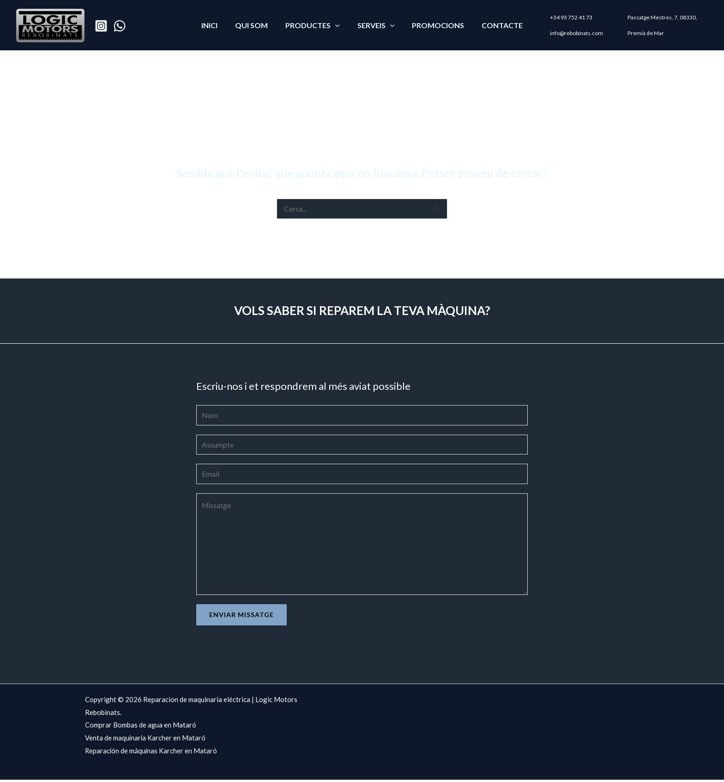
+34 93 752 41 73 (563, 19)
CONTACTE (495, 25)
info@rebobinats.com (568, 33)
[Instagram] (101, 25)
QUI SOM (255, 25)
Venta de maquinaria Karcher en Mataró (145, 740)
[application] (336, 25)
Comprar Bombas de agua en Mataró (141, 727)
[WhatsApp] (119, 25)
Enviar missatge (241, 617)
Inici (216, 25)
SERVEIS (374, 25)
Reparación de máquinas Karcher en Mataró (151, 753)
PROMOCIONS (434, 25)
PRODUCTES (314, 25)
